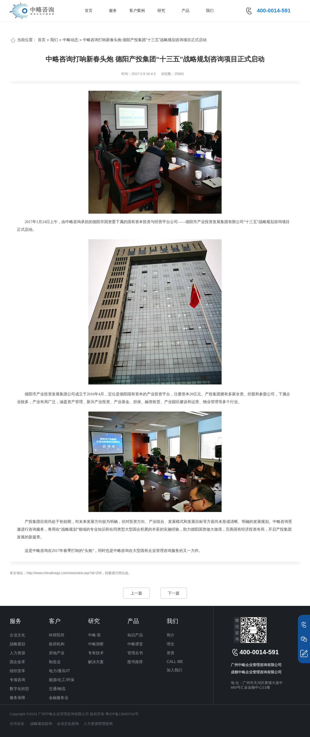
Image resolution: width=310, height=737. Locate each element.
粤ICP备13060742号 (122, 714)
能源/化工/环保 (61, 680)
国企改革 (17, 662)
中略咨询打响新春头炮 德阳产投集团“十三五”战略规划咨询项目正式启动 (145, 40)
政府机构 (56, 644)
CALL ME (175, 662)
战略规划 (17, 644)
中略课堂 (135, 644)
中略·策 (94, 635)
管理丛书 (135, 653)
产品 (185, 10)
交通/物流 (57, 689)
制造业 (55, 662)
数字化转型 (19, 689)
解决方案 (96, 662)
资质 (170, 653)
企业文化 (17, 635)
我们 (210, 10)
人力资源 (17, 653)
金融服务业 (58, 698)
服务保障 (17, 698)
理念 (170, 644)
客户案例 (137, 10)
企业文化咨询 (68, 724)
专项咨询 (17, 680)
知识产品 (135, 635)
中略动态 (70, 40)
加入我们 (174, 670)
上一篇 (136, 593)
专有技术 (96, 653)
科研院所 (56, 635)
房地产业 (56, 653)
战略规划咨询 (41, 724)
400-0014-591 (274, 11)
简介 (170, 635)
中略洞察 (96, 644)
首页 (89, 10)
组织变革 (17, 671)
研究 (161, 10)
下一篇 (173, 593)
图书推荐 (135, 662)
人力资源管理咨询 (98, 724)
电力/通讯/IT (59, 671)
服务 (113, 10)
